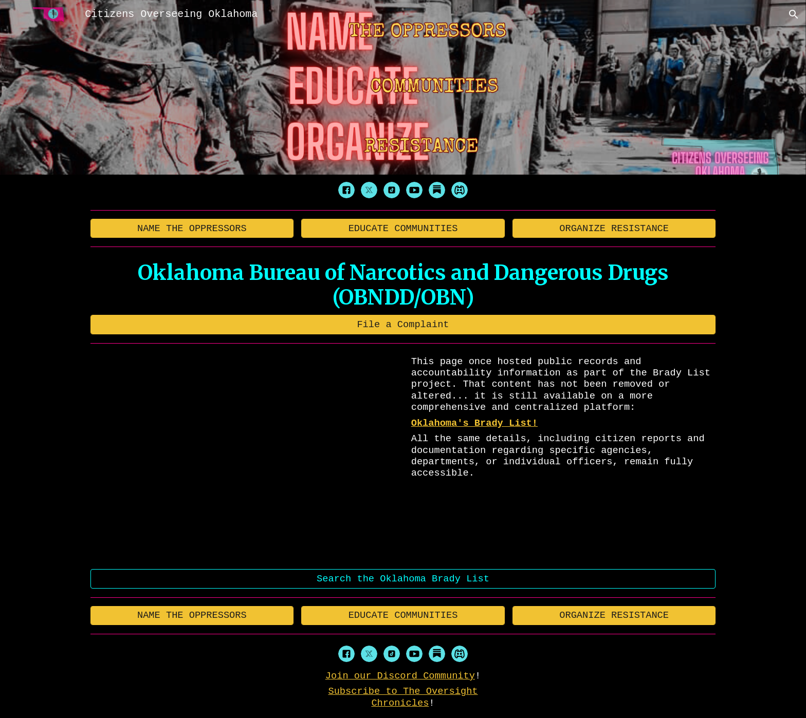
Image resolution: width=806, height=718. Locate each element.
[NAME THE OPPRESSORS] (192, 228)
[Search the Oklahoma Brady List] (403, 578)
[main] (403, 285)
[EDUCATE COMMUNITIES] (403, 228)
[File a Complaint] (403, 324)
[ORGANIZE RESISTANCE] (614, 228)
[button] (793, 14)
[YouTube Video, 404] (244, 456)
